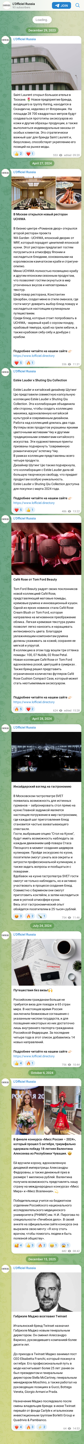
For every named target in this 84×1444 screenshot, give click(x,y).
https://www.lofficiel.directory (34, 356)
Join (61, 5)
